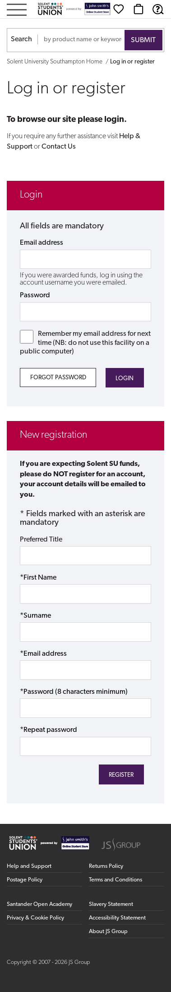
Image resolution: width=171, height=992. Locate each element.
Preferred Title (41, 539)
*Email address (43, 654)
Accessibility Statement (117, 918)
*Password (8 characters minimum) (74, 692)
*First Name (38, 577)
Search (21, 39)
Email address (41, 243)
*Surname (35, 615)
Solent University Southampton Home (54, 62)
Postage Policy (24, 880)
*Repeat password (48, 730)
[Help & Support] (158, 9)
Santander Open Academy (39, 904)
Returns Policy (106, 866)
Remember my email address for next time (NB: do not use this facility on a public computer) (85, 342)
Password (35, 295)
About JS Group (108, 931)
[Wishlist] (118, 9)
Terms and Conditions (115, 880)
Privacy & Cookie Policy (35, 918)
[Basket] (138, 9)
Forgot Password (58, 378)
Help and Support (29, 866)
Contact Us (59, 146)
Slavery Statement (111, 904)
